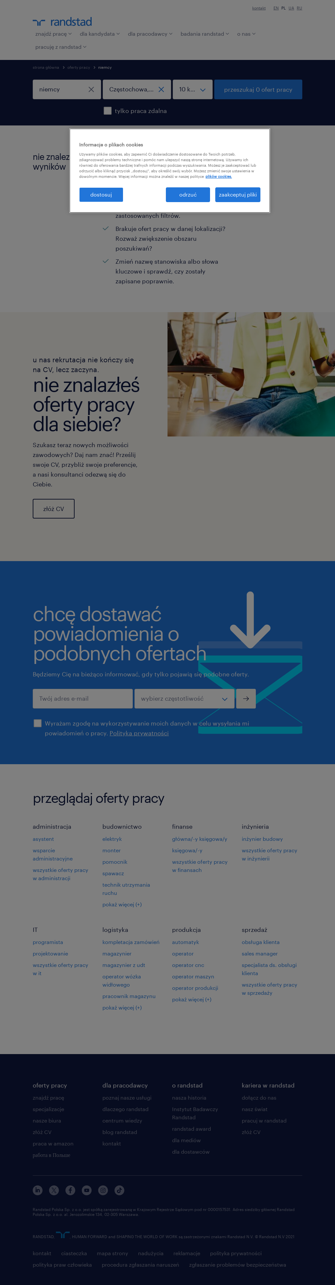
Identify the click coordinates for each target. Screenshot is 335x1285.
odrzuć (188, 194)
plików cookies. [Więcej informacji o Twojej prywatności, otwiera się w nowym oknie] (218, 176)
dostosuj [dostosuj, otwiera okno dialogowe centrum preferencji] (101, 194)
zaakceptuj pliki (238, 194)
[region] (169, 170)
